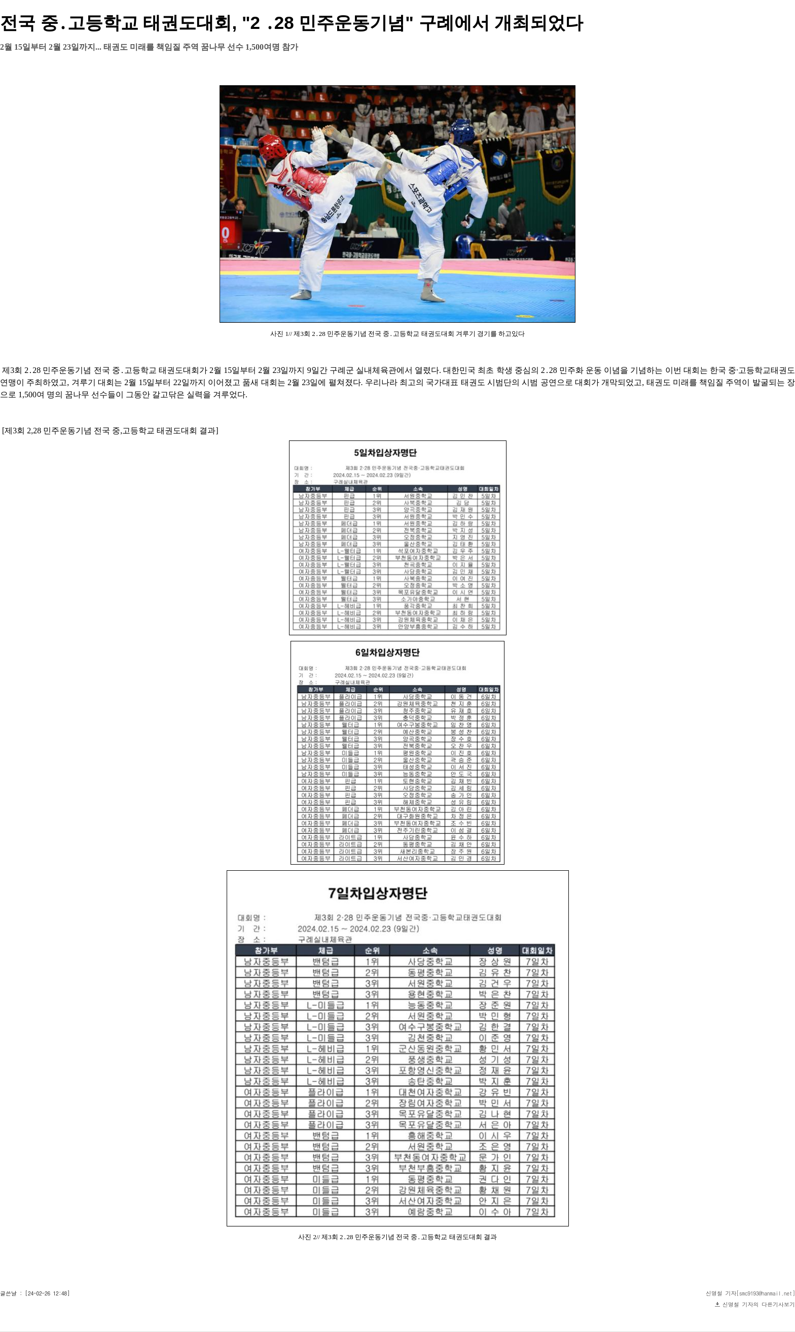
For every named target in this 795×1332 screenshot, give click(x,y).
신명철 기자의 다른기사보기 (758, 1304)
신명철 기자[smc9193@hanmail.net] (750, 1293)
